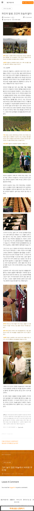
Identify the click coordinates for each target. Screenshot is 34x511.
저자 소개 (19, 499)
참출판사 (12, 499)
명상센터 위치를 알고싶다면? (10, 443)
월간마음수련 (10, 2)
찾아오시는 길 (27, 499)
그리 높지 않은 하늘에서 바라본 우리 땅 (17, 468)
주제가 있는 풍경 (7, 8)
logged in (12, 487)
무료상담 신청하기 (17, 508)
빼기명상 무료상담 (28, 2)
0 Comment (28, 17)
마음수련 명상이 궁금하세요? (10, 441)
